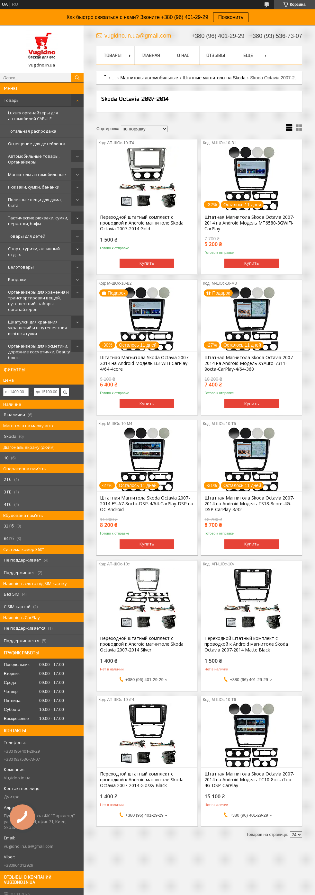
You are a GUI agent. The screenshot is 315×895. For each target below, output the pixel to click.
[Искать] (77, 78)
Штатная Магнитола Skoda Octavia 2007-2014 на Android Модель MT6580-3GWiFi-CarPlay (249, 223)
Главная (150, 55)
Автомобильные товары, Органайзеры (33, 159)
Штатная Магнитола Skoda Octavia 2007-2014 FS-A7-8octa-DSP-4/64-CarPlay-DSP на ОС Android (146, 503)
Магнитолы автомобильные (37, 174)
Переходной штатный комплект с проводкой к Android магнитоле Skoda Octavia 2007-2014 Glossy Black (142, 779)
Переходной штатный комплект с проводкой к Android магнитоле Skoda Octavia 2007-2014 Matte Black (246, 644)
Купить (147, 263)
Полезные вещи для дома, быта (35, 202)
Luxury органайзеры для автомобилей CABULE (33, 115)
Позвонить (230, 17)
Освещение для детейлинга (36, 143)
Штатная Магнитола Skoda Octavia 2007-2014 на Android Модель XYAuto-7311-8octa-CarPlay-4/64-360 (249, 363)
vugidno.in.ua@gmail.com (28, 846)
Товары (12, 100)
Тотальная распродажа (32, 131)
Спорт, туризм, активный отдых (34, 251)
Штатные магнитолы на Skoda (214, 77)
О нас (183, 55)
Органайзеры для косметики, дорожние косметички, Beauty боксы (39, 351)
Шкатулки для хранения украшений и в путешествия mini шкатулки (37, 327)
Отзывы (215, 55)
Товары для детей (26, 236)
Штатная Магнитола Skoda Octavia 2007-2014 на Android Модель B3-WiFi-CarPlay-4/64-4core (145, 363)
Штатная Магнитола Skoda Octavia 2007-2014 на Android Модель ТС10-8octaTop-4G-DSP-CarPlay (249, 779)
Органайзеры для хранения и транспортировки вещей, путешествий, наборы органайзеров (38, 300)
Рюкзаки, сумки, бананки (33, 187)
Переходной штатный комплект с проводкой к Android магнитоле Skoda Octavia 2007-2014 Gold (142, 223)
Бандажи (17, 279)
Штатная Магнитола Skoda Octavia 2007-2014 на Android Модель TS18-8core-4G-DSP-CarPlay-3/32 (249, 503)
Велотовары (21, 267)
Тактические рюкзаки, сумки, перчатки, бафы (38, 220)
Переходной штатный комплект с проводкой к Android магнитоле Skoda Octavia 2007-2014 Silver (142, 644)
